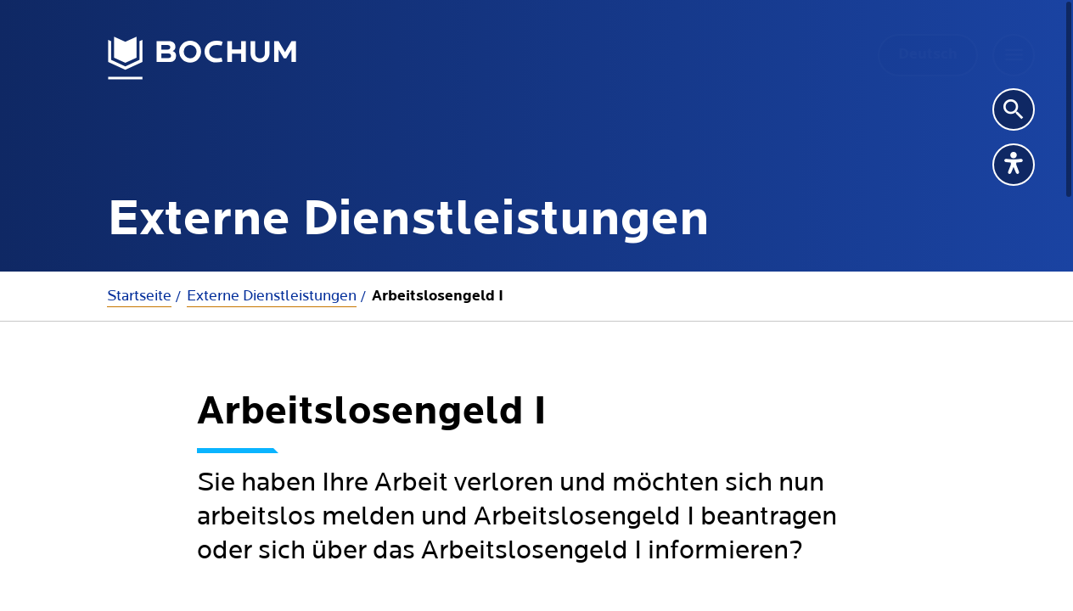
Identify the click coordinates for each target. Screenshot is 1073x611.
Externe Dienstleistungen (272, 296)
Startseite (139, 296)
